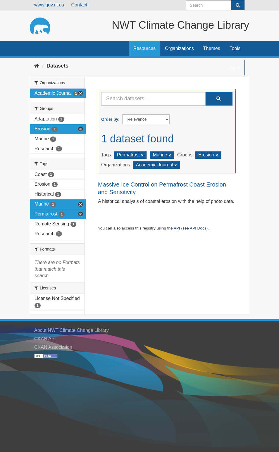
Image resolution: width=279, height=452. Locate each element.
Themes (211, 48)
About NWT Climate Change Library (71, 330)
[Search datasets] (215, 5)
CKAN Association (53, 347)
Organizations (179, 48)
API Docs (198, 228)
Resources (144, 48)
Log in (234, 67)
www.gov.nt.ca (49, 4)
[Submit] (237, 5)
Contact (79, 4)
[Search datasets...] (153, 99)
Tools (235, 48)
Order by (109, 119)
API (177, 228)
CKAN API (45, 338)
